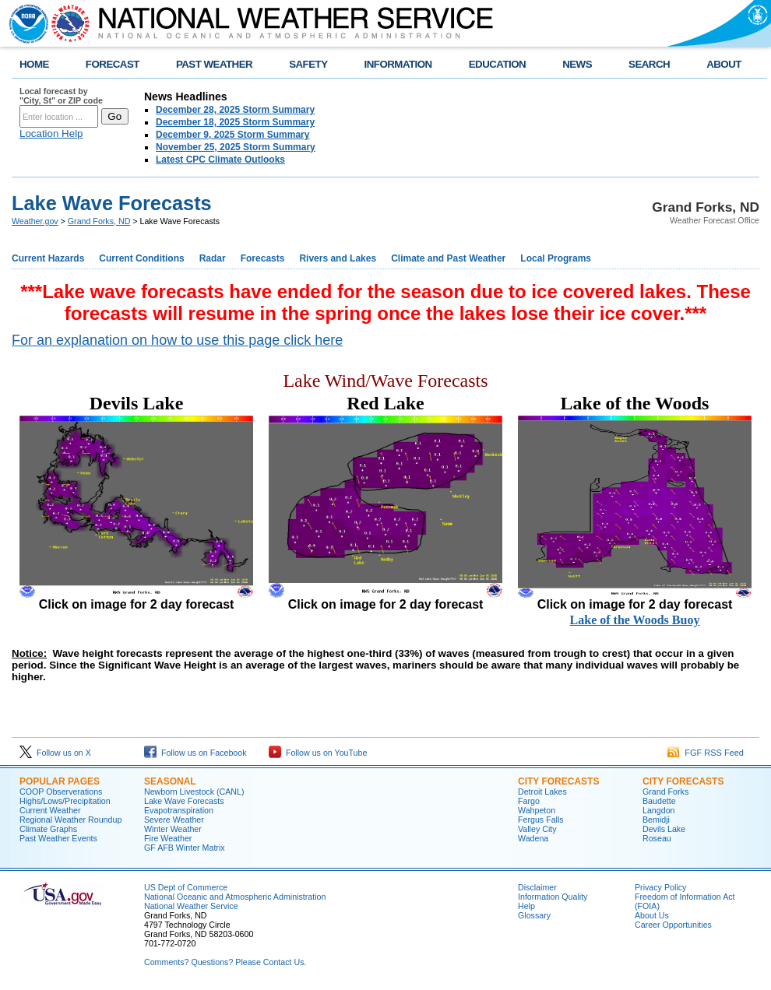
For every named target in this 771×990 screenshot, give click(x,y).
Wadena (533, 838)
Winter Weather (173, 829)
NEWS (577, 64)
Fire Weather (168, 838)
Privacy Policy (660, 887)
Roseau (656, 838)
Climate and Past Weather (448, 258)
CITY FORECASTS (558, 781)
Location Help (51, 133)
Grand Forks (665, 791)
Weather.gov (35, 221)
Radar (212, 258)
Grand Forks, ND (99, 221)
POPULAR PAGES (59, 781)
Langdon (658, 810)
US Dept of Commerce (185, 887)
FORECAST (112, 64)
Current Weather (50, 810)
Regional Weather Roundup (70, 819)
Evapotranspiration (178, 810)
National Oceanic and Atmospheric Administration (235, 896)
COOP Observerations (60, 791)
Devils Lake (663, 829)
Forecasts (263, 258)
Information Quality (552, 896)
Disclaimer (537, 887)
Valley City (537, 829)
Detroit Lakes (542, 791)
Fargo (529, 801)
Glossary (534, 915)
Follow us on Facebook (195, 752)
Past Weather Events (58, 838)
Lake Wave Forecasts (184, 801)
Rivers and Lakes (337, 258)
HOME (34, 64)
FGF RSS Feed (705, 752)
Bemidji (656, 819)
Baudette (659, 801)
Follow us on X (55, 752)
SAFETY (308, 64)
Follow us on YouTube (318, 752)
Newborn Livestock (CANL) (194, 791)
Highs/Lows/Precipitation (65, 801)
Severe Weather (174, 819)
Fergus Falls (541, 819)
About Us (652, 915)
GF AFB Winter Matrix (184, 847)
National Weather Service (191, 906)
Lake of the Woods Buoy (635, 620)
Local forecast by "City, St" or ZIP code (61, 95)
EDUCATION (497, 64)
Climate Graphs (48, 829)
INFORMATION (398, 64)
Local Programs (555, 258)
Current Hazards (48, 258)
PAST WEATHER (214, 64)
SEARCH (649, 64)
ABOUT (723, 64)
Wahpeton (536, 810)
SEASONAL (170, 781)
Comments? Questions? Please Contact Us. (225, 962)
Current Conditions (141, 258)
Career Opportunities (673, 924)
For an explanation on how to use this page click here (177, 340)
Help (526, 906)
